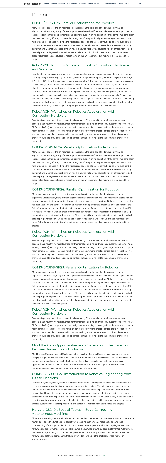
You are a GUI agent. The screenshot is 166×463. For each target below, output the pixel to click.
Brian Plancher (32, 3)
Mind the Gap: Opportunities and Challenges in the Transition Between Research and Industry (80, 347)
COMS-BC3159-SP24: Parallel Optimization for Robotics (75, 189)
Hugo (103, 455)
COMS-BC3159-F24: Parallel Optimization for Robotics (74, 147)
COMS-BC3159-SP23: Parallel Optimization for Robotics (75, 267)
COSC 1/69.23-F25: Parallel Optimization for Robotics (73, 23)
